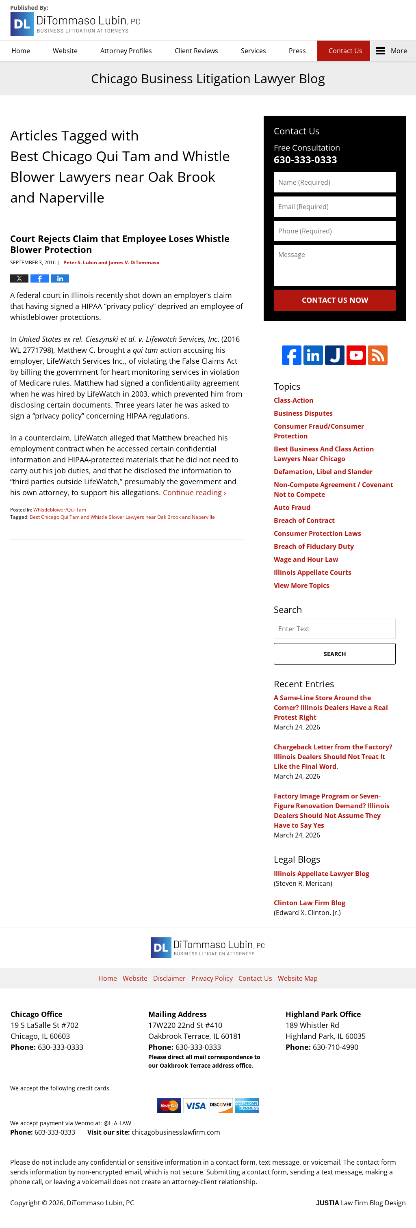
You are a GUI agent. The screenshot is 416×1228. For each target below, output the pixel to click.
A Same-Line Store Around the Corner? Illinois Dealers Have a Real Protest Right (331, 707)
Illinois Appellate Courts (312, 572)
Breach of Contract (304, 520)
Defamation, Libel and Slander (323, 471)
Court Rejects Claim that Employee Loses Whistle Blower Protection (120, 243)
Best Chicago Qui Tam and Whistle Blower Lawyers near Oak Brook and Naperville (122, 517)
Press (297, 50)
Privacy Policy (212, 978)
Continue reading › (194, 492)
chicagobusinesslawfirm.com (176, 1132)
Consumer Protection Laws (317, 533)
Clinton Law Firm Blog (309, 902)
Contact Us (345, 50)
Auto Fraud (292, 507)
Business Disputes (303, 413)
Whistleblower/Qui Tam (59, 509)
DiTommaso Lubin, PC (369, 20)
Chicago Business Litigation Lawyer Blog (76, 20)
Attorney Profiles (126, 50)
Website (65, 50)
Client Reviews (196, 50)
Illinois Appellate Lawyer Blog (321, 873)
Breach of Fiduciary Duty (314, 546)
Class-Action (294, 400)
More (399, 50)
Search (335, 654)
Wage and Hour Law (306, 559)
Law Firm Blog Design (361, 1202)
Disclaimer (169, 978)
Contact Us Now (335, 300)
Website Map (298, 978)
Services (253, 50)
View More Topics (301, 585)
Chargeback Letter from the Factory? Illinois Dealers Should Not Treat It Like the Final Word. (333, 756)
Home (20, 50)
